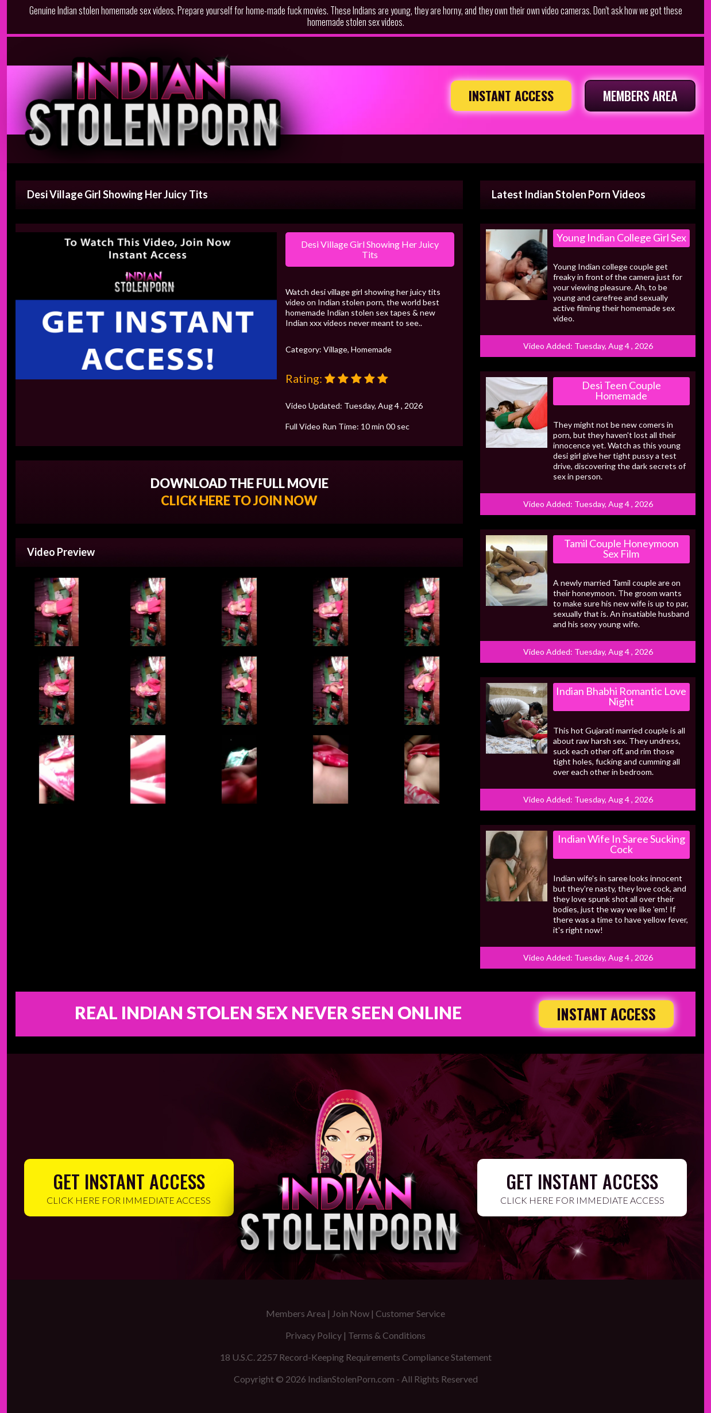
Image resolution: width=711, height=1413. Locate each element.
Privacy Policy (313, 1335)
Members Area (296, 1313)
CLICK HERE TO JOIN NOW (239, 500)
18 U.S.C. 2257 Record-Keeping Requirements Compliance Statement (356, 1356)
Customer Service (410, 1313)
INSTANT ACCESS (511, 95)
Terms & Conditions (387, 1335)
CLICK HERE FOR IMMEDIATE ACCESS (129, 1187)
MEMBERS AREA (640, 95)
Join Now (350, 1313)
